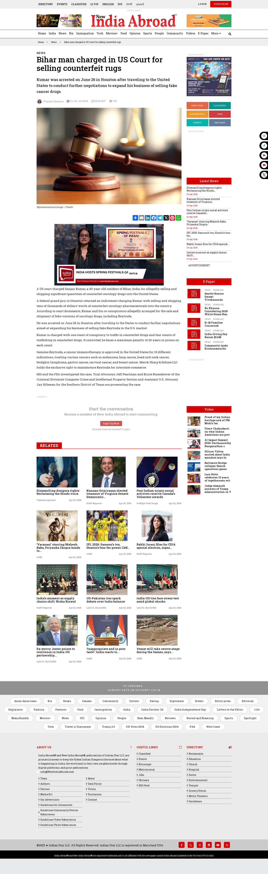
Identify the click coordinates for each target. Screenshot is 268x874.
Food (123, 33)
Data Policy (95, 783)
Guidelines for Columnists (56, 805)
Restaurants (196, 753)
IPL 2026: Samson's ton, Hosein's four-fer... (209, 234)
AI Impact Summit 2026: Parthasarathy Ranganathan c (218, 443)
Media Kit (46, 794)
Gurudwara (195, 801)
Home (42, 33)
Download (218, 290)
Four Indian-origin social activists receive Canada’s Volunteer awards (156, 494)
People (159, 33)
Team (43, 778)
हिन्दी (120, 4)
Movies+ (112, 33)
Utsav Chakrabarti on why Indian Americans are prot (217, 431)
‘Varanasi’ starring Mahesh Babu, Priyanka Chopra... (206, 223)
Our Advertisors (49, 799)
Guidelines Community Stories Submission (59, 812)
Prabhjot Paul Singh (147, 503)
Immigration (85, 33)
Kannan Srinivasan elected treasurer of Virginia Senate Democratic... (107, 494)
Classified (78, 4)
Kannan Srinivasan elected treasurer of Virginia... (203, 200)
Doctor (193, 774)
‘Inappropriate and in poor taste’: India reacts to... (106, 650)
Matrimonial (197, 114)
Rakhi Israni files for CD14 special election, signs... (156, 546)
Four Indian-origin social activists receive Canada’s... (207, 212)
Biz (71, 33)
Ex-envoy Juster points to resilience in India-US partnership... (56, 652)
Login (202, 3)
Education (195, 759)
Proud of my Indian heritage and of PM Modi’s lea (217, 420)
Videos (190, 33)
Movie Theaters (198, 796)
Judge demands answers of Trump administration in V (218, 489)
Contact (92, 799)
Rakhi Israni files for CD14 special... (208, 244)
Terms (92, 789)
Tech (100, 33)
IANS (39, 557)
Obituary (219, 122)
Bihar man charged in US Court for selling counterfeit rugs (92, 42)
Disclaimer (95, 794)
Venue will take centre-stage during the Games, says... (158, 650)
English (108, 4)
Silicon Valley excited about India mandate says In (217, 454)
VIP (94, 4)
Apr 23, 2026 (75, 500)
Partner (45, 789)
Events (62, 4)
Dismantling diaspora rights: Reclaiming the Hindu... (204, 189)
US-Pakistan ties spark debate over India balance (105, 599)
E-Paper (203, 33)
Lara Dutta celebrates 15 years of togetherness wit (217, 477)
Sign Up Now (111, 423)
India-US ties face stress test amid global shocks (158, 599)
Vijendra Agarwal (46, 500)
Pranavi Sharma (50, 101)
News (62, 33)
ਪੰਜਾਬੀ (129, 4)
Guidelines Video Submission (58, 819)
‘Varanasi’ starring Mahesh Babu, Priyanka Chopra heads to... (58, 547)
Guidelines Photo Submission (58, 825)
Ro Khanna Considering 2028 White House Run (216, 311)
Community (175, 33)
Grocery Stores (197, 790)
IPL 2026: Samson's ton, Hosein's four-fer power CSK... (108, 546)
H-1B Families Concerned (214, 324)
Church (193, 764)
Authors (45, 783)
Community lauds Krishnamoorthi (216, 347)
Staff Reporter (94, 503)
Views (208, 290)
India (52, 33)
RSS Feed (144, 785)
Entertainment (198, 780)
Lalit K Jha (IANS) (96, 607)
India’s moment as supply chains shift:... (207, 254)
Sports (147, 33)
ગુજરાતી (140, 4)
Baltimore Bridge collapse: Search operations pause (216, 466)
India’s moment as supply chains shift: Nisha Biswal (56, 599)
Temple (193, 785)
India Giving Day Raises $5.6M (216, 335)
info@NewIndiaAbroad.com (57, 771)
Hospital (194, 769)
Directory (45, 4)
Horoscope (145, 764)
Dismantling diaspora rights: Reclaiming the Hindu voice (58, 492)
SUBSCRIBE (221, 3)
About (91, 778)
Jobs (220, 114)
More (216, 33)
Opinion (135, 33)
